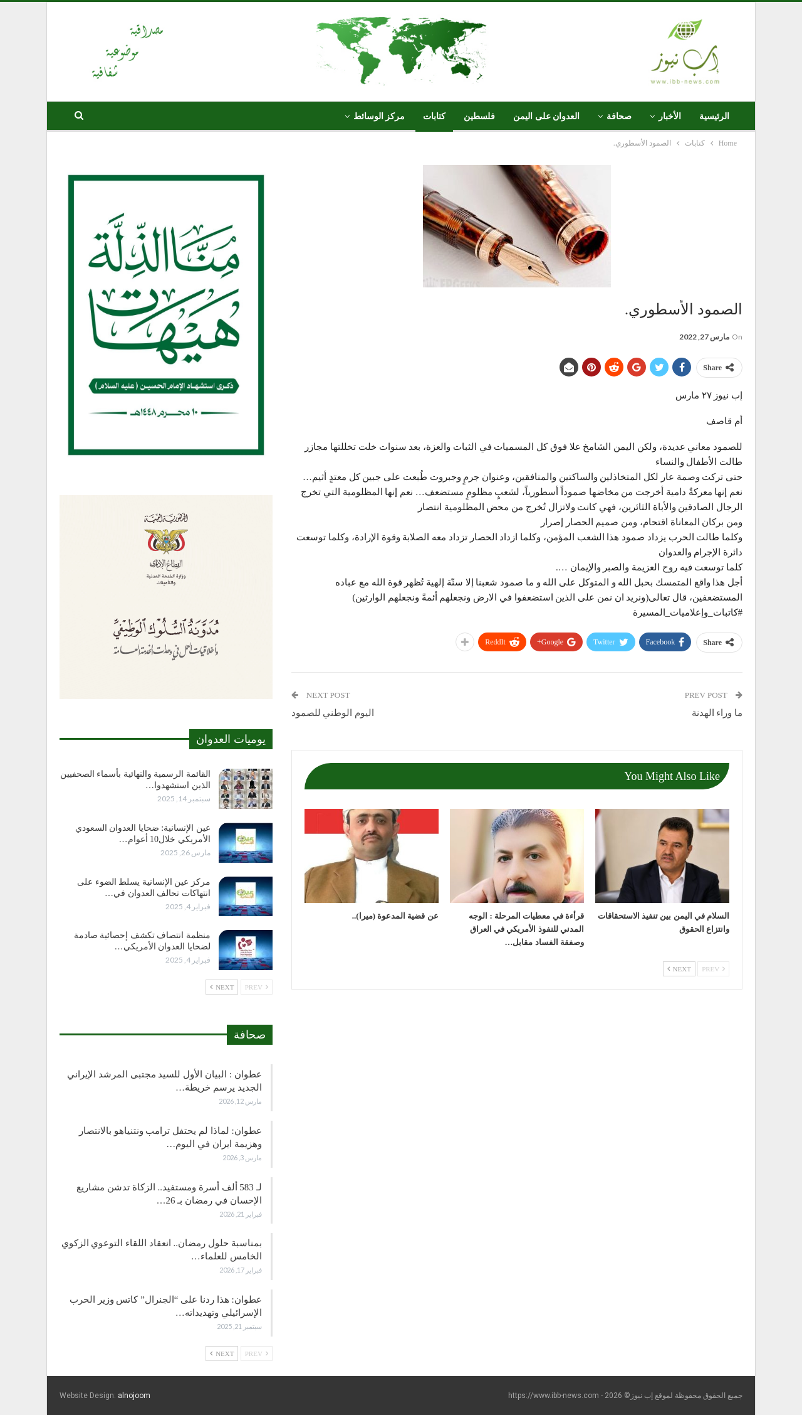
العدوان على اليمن (546, 116)
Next (679, 969)
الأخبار (670, 116)
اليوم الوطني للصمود (333, 713)
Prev (713, 969)
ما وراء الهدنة (717, 713)
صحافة (619, 116)
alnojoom (134, 1395)
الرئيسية (714, 116)
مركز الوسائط (379, 116)
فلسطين (479, 116)
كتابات (434, 116)
